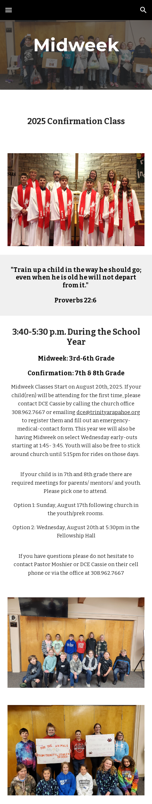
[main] (76, 45)
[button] (8, 10)
